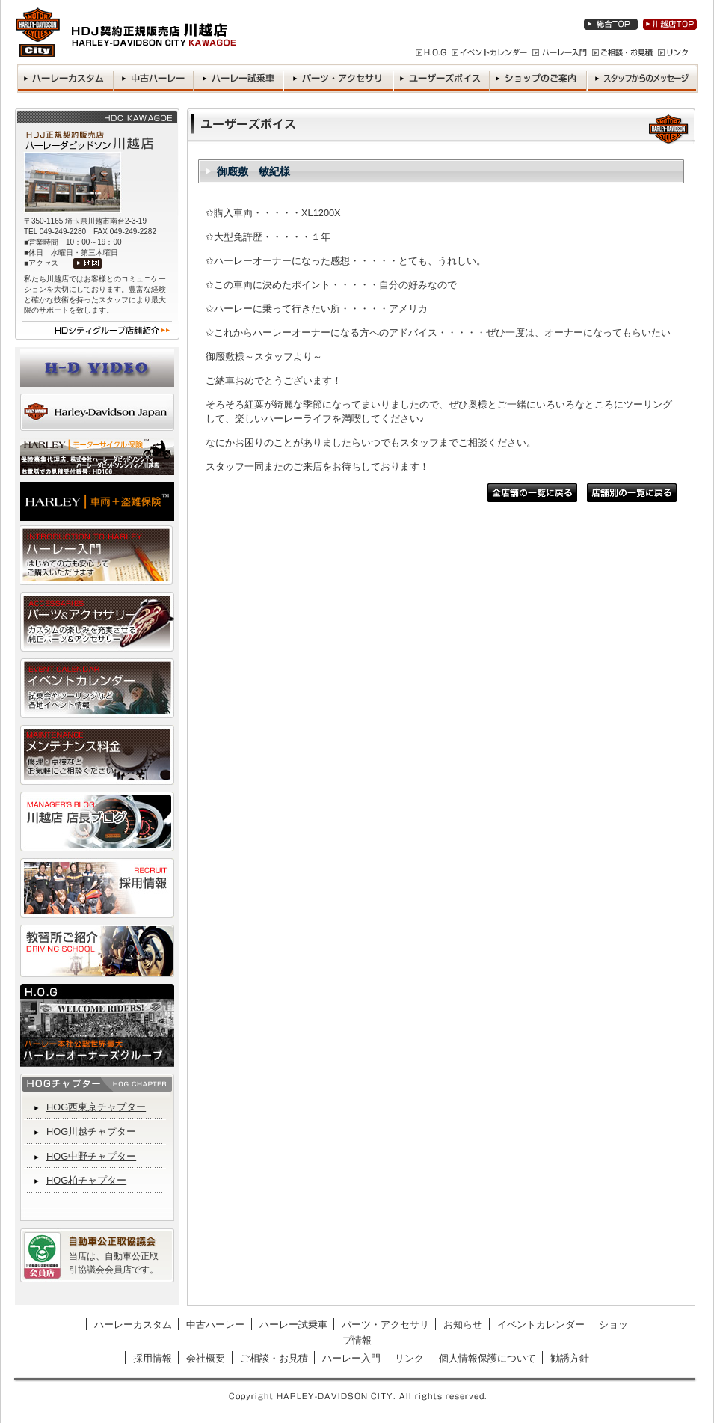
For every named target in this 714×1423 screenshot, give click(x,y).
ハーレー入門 (351, 1358)
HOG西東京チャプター (96, 1107)
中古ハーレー (215, 1324)
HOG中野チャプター (91, 1156)
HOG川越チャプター (91, 1131)
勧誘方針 (569, 1358)
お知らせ (462, 1324)
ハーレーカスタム (133, 1324)
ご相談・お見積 (274, 1358)
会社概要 (205, 1358)
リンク (409, 1358)
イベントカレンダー (541, 1324)
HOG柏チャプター (86, 1180)
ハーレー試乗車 (293, 1324)
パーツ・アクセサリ (385, 1324)
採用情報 (152, 1358)
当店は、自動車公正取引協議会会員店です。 (114, 1263)
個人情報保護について (487, 1358)
